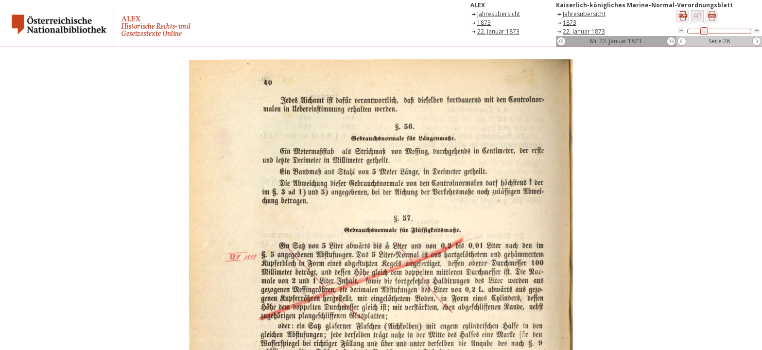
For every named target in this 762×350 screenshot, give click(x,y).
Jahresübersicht (498, 14)
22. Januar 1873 (498, 31)
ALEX (477, 5)
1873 (484, 22)
